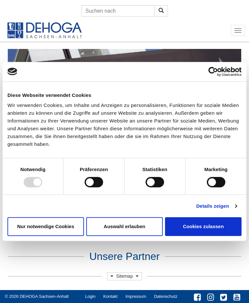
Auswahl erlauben (124, 226)
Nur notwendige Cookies (45, 226)
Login (90, 296)
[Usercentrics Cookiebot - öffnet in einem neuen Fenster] (213, 71)
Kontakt (110, 296)
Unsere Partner (124, 256)
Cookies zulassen (203, 226)
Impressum (135, 296)
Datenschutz (165, 296)
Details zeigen (212, 206)
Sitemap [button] (124, 276)
